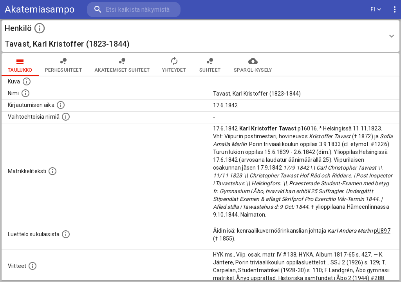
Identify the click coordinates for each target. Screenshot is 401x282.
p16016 (307, 128)
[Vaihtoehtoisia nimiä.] (66, 116)
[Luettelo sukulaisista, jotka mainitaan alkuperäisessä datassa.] (66, 234)
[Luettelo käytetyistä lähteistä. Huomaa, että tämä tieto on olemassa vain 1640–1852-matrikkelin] (32, 266)
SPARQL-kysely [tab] (253, 64)
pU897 (382, 231)
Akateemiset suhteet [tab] (122, 64)
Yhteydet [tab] (174, 64)
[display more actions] (394, 9)
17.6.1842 (225, 105)
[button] (200, 36)
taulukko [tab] (20, 64)
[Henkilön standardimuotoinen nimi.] (25, 93)
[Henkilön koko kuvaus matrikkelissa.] (52, 171)
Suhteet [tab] (210, 64)
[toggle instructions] (39, 28)
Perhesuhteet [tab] (63, 64)
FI (376, 9)
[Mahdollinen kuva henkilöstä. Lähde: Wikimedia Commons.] (26, 81)
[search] (133, 9)
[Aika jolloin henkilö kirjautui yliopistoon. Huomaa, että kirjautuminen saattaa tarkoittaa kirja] (60, 105)
